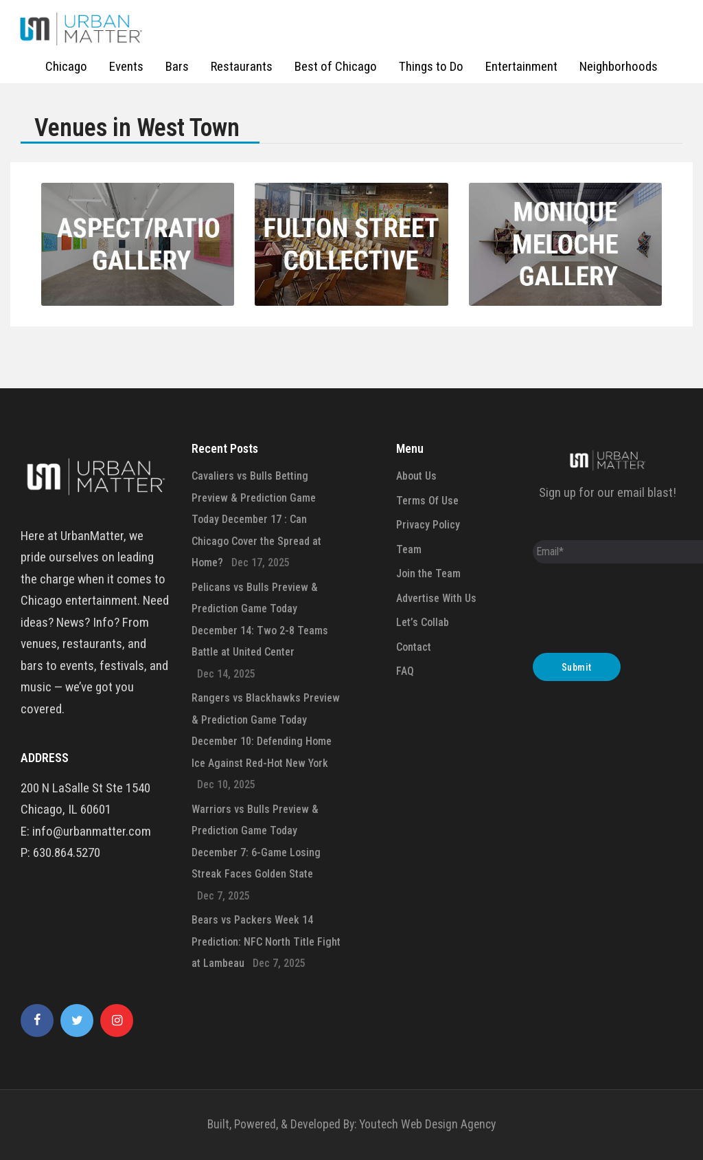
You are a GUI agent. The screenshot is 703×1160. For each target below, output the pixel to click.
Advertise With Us (436, 598)
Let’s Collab (422, 622)
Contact (413, 647)
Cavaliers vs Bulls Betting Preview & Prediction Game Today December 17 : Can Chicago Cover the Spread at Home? (256, 519)
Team (409, 549)
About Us (416, 475)
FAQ (405, 671)
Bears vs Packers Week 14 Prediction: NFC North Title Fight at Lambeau (266, 941)
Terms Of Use (427, 500)
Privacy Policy (428, 524)
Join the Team (428, 573)
